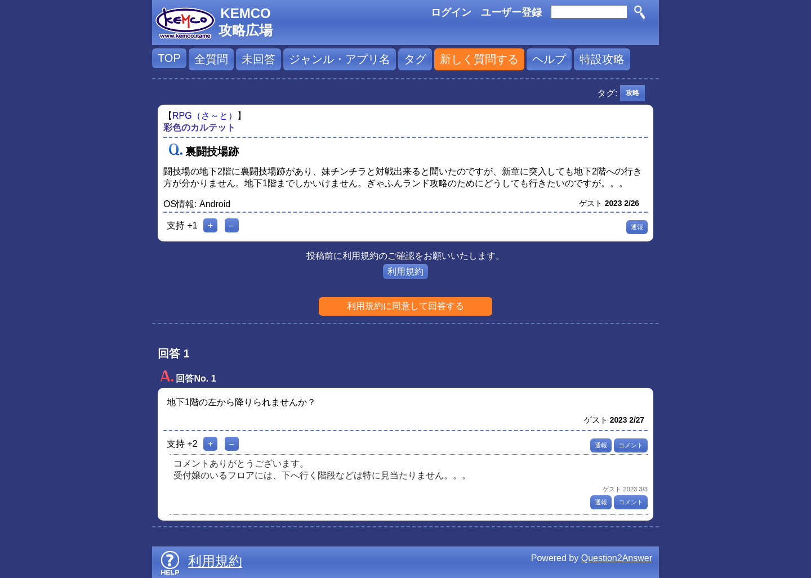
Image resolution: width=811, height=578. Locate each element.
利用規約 (405, 271)
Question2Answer (616, 558)
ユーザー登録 (511, 12)
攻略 (632, 93)
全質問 (211, 59)
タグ (415, 59)
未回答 (258, 59)
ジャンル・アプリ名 (339, 59)
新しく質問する (479, 59)
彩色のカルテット (199, 127)
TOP (169, 58)
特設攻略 (602, 59)
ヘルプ (549, 59)
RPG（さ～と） (204, 115)
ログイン (451, 12)
